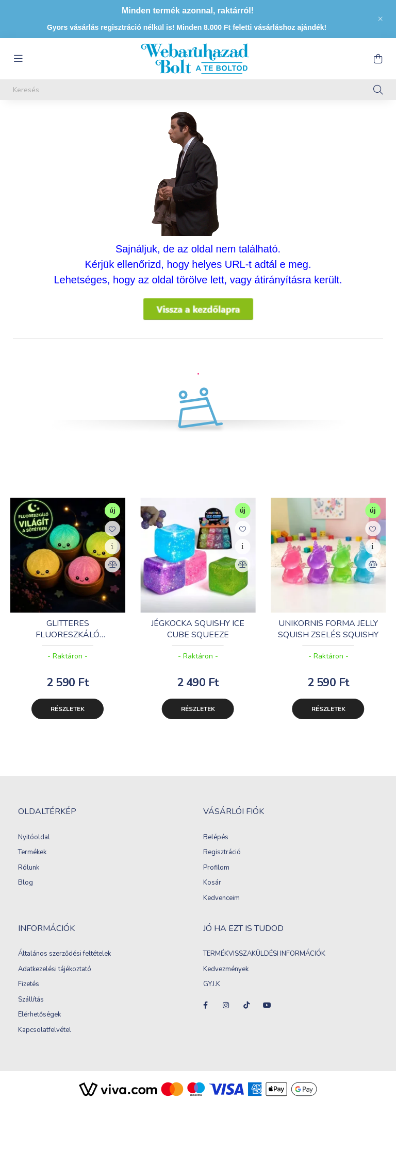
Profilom (216, 878)
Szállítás (31, 1010)
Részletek (68, 719)
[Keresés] (198, 89)
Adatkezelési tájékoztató (54, 980)
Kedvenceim (221, 909)
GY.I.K (212, 995)
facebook (205, 1015)
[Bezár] (380, 19)
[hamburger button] (18, 58)
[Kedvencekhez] (112, 539)
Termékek (32, 863)
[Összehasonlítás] (112, 575)
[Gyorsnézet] (112, 557)
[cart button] (378, 58)
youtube (267, 1015)
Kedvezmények (226, 980)
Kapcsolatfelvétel (44, 1041)
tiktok (246, 1015)
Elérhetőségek (39, 1025)
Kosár (212, 893)
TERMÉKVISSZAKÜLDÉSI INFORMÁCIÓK (264, 964)
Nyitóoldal (34, 848)
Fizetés (28, 995)
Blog (25, 893)
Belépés (215, 848)
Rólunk (28, 878)
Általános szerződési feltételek (64, 964)
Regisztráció (222, 863)
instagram (226, 1015)
